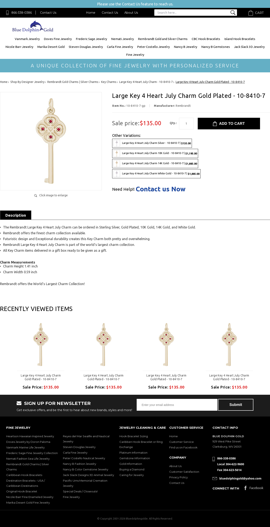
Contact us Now (160, 189)
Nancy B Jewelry (185, 47)
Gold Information (130, 463)
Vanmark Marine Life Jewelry (25, 447)
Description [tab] (15, 215)
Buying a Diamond (131, 469)
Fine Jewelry (135, 54)
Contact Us (48, 13)
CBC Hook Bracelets (206, 39)
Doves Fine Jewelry (58, 39)
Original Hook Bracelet (21, 491)
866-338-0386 (21, 13)
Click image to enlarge (53, 195)
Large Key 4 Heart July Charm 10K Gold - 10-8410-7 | (155, 153)
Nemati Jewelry (122, 39)
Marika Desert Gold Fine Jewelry (28, 502)
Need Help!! (123, 189)
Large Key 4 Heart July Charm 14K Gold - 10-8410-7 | (155, 163)
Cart (259, 13)
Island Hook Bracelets (239, 39)
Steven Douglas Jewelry (86, 47)
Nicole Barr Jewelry (19, 47)
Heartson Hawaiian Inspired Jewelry (30, 436)
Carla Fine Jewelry (120, 47)
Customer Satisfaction (184, 471)
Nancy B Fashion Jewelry (79, 463)
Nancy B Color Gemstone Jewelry (85, 469)
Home (90, 13)
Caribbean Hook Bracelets (24, 475)
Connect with (225, 488)
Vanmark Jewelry (27, 39)
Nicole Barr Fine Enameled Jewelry (29, 497)
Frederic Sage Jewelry (91, 39)
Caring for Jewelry (131, 475)
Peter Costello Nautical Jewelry (84, 458)
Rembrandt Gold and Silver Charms (163, 39)
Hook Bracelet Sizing (133, 436)
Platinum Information (133, 452)
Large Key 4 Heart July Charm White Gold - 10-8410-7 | (156, 173)
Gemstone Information (134, 458)
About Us (131, 13)
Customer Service (181, 441)
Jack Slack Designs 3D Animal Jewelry (88, 475)
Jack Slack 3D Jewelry (249, 47)
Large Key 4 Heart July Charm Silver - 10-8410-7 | (152, 143)
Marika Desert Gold (51, 47)
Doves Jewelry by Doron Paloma (28, 441)
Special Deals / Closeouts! (80, 491)
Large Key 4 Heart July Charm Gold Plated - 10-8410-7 (41, 377)
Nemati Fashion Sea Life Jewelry (28, 458)
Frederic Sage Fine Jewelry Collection (32, 453)
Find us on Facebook (183, 447)
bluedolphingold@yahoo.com (240, 478)
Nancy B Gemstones (215, 47)
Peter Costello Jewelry (153, 47)
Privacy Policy (178, 477)
